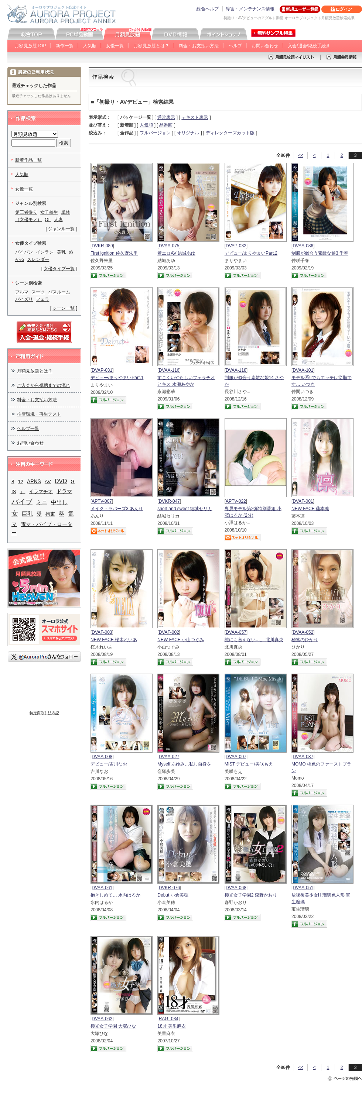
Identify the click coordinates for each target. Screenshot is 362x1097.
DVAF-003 (102, 632)
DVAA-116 (169, 370)
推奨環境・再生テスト (39, 414)
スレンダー (38, 259)
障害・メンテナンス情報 (250, 8)
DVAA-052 (303, 632)
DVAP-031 (102, 370)
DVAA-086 (303, 245)
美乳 (61, 252)
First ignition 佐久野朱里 (114, 253)
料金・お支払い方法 (199, 45)
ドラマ (64, 491)
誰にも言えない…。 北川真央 (254, 639)
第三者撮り (26, 212)
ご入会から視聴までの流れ (43, 385)
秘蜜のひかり (304, 639)
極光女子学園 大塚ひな (113, 1026)
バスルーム (59, 292)
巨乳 (27, 514)
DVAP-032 (236, 245)
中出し (59, 502)
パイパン (24, 252)
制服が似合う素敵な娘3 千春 (319, 253)
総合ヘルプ (208, 8)
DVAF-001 (303, 501)
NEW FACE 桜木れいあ (113, 639)
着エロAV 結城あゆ (176, 253)
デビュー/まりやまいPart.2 (251, 253)
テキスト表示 (194, 117)
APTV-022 (236, 501)
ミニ (41, 502)
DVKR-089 (102, 245)
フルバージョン (155, 132)
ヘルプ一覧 (28, 428)
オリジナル (188, 132)
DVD (61, 481)
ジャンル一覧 (61, 228)
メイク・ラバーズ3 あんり (116, 508)
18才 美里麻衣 (171, 1026)
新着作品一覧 (28, 160)
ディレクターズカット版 (230, 132)
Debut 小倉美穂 (172, 895)
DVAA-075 (169, 245)
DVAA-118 (236, 370)
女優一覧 (115, 45)
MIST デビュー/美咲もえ (249, 764)
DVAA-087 (303, 756)
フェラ (42, 299)
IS (13, 491)
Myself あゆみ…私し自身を (184, 764)
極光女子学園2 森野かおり (251, 895)
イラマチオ (41, 491)
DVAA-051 (303, 887)
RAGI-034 (168, 1018)
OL (48, 219)
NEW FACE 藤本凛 (310, 508)
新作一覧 (65, 45)
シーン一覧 (63, 308)
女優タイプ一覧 (59, 268)
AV (48, 481)
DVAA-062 (102, 1018)
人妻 (58, 219)
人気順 (89, 45)
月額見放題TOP (30, 45)
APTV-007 (102, 501)
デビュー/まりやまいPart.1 (116, 377)
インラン (45, 252)
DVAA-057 (236, 632)
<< (300, 155)
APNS (34, 481)
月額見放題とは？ (151, 45)
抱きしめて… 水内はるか (115, 895)
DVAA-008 (102, 756)
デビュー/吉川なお (108, 764)
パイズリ (24, 299)
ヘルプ (235, 45)
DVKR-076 (169, 887)
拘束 (50, 514)
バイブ (22, 502)
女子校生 (49, 212)
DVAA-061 (102, 887)
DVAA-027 (169, 756)
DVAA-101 (303, 370)
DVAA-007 (236, 756)
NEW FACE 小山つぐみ (180, 639)
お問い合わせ (265, 45)
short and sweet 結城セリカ (184, 508)
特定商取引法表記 (44, 713)
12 (20, 481)
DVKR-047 (169, 501)
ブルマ (21, 292)
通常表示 (166, 117)
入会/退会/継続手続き (309, 45)
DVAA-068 (236, 887)
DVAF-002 (169, 632)
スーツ (38, 292)
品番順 (166, 125)
